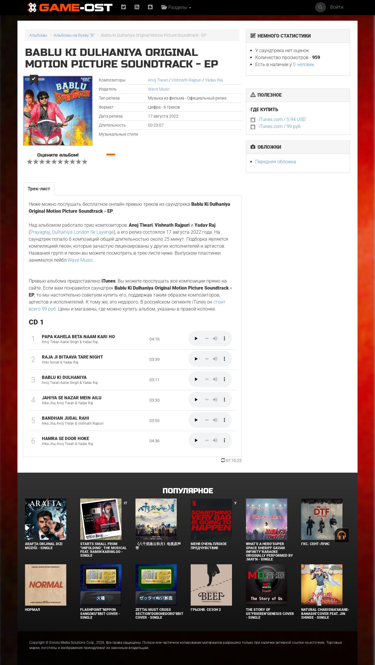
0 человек (303, 64)
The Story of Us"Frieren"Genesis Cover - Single (270, 613)
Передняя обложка (275, 161)
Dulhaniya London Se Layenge (83, 232)
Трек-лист (39, 188)
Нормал (32, 610)
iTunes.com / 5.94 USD (282, 119)
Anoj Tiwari (158, 80)
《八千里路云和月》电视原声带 (158, 546)
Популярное (187, 491)
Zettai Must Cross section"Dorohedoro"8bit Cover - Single (159, 613)
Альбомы (38, 35)
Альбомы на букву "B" (74, 35)
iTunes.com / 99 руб (280, 126)
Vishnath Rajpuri (186, 80)
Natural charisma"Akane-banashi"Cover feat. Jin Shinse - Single (325, 613)
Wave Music (159, 89)
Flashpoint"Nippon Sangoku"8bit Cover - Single (100, 613)
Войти (336, 7)
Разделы (176, 7)
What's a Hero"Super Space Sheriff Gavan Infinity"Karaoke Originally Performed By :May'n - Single (269, 551)
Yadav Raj (214, 80)
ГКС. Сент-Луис (315, 544)
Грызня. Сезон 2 (206, 610)
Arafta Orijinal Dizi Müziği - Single (44, 546)
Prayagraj (40, 232)
